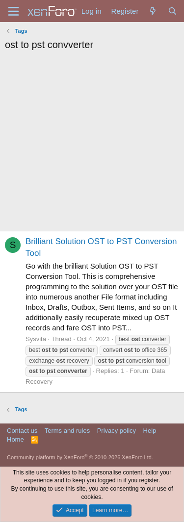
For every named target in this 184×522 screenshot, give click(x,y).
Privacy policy (116, 430)
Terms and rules (67, 430)
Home (15, 439)
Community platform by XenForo (80, 457)
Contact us (22, 430)
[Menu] (13, 11)
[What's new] (152, 11)
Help (150, 430)
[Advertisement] (92, 143)
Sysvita (36, 339)
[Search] (172, 11)
